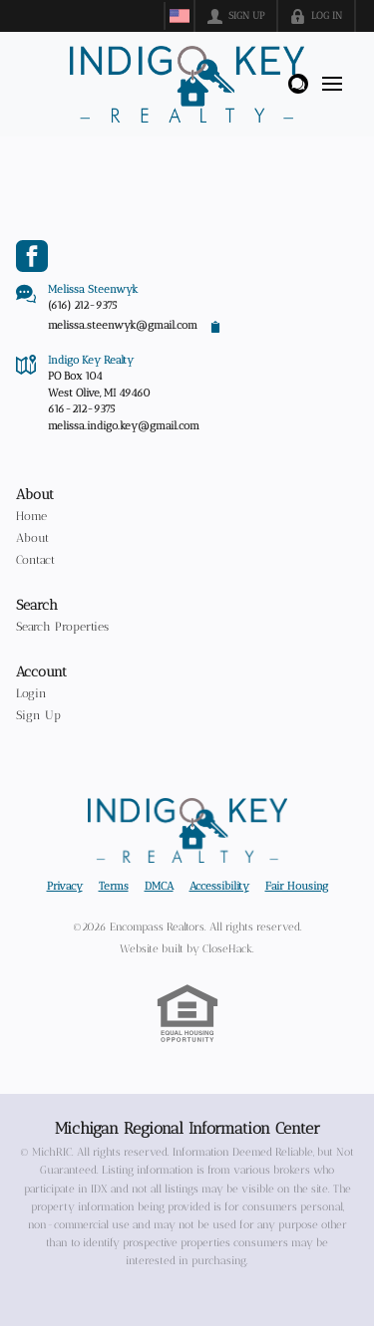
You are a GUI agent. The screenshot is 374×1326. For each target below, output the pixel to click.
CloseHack (227, 948)
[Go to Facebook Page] (32, 256)
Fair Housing (296, 886)
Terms (114, 886)
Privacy (65, 886)
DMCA (159, 886)
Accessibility (219, 886)
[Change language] (179, 16)
